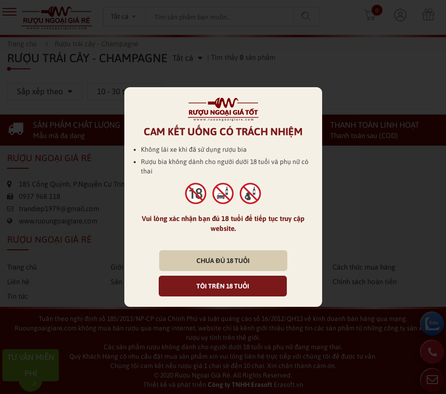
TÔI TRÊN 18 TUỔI (222, 286)
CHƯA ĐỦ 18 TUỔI (223, 260)
